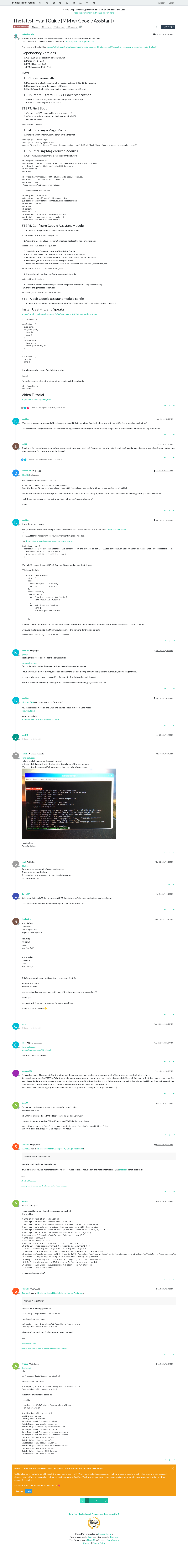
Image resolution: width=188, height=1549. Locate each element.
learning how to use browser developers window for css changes (44, 1186)
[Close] (172, 1468)
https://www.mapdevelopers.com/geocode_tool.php (50, 541)
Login (28, 1491)
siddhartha (26, 919)
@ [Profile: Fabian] (25, 866)
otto (24, 1024)
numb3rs (25, 419)
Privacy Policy (98, 1543)
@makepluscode (36, 754)
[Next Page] (105, 1500)
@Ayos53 (35, 1145)
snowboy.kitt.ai (28, 710)
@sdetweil (34, 1364)
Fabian (24, 754)
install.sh (123, 1169)
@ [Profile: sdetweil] (26, 1368)
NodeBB (91, 1540)
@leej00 (36, 471)
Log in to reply (168, 27)
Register (19, 1491)
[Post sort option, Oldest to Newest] (156, 27)
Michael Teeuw (105, 1534)
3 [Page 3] (96, 1500)
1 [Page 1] (87, 1500)
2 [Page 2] (91, 1500)
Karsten (114, 1537)
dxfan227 (26, 894)
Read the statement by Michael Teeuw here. (94, 12)
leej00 (24, 444)
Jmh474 (25, 735)
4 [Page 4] (101, 1500)
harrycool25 (27, 1071)
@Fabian (31, 862)
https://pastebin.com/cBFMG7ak (36, 1050)
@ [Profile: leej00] (25, 475)
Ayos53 (25, 1103)
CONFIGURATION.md (115, 529)
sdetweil (25, 1145)
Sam (90, 1537)
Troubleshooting (21, 27)
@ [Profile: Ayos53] (26, 1148)
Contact (87, 1543)
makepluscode (28, 34)
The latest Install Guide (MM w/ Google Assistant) (60, 1148)
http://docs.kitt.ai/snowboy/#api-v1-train (40, 719)
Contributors (113, 1540)
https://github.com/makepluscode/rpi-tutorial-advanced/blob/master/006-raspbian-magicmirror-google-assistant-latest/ (102, 47)
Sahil (24, 862)
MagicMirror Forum (23, 2)
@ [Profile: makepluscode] (29, 663)
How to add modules (28, 1181)
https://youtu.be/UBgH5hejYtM (79, 41)
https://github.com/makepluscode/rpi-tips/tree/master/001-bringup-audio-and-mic (59, 314)
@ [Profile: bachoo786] (28, 702)
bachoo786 (26, 471)
